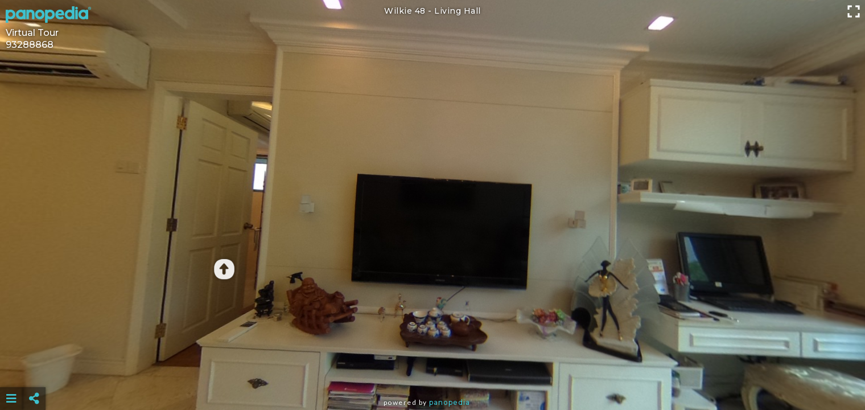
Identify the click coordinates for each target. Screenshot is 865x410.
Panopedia (449, 402)
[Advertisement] (432, 370)
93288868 (29, 44)
